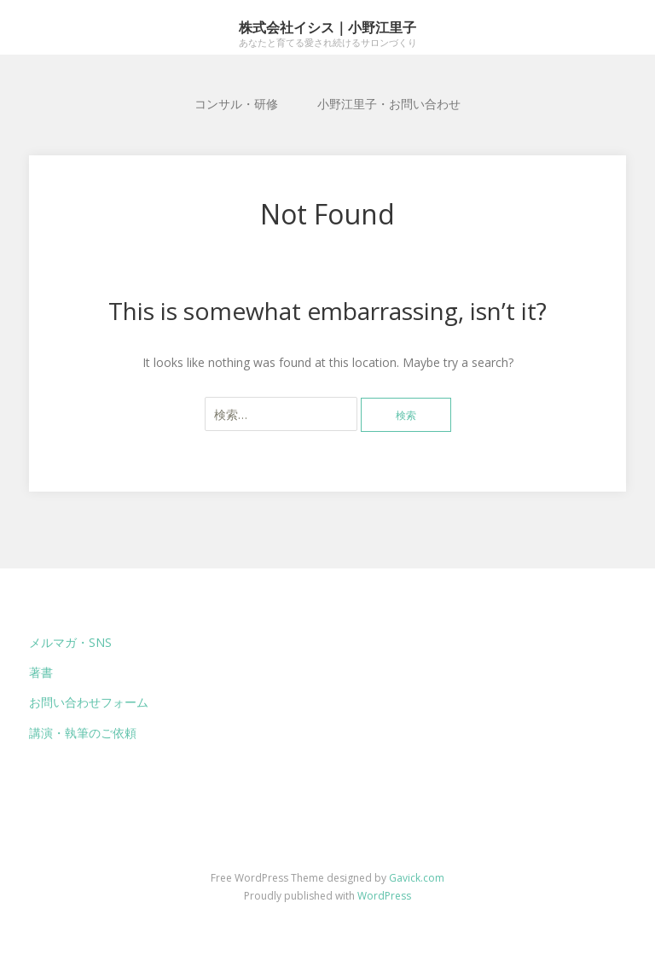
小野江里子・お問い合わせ (389, 104)
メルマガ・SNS (70, 642)
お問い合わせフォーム (88, 702)
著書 (41, 672)
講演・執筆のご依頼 (82, 733)
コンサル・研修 (236, 104)
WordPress (384, 895)
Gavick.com (416, 878)
